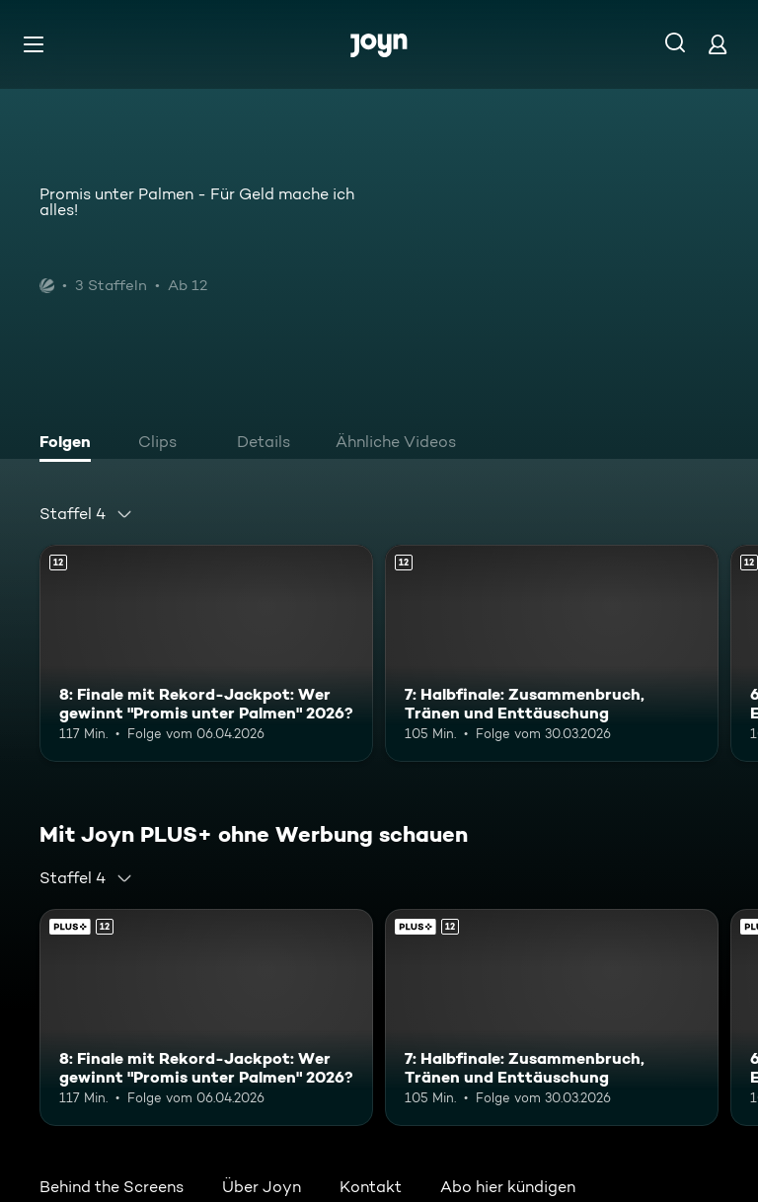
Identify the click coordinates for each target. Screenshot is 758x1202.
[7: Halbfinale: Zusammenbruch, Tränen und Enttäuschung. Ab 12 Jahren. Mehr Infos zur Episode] (552, 653)
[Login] (717, 44)
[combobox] (86, 514)
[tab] (70, 444)
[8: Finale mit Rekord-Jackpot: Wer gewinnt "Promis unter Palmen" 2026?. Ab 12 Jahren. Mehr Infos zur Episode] (206, 653)
